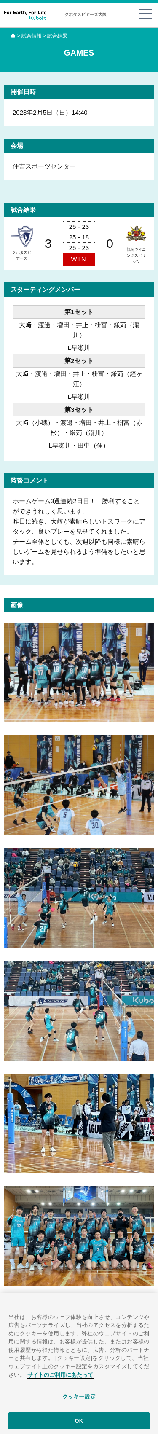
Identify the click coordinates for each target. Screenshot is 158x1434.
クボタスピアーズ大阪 (85, 14)
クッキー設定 (79, 1399)
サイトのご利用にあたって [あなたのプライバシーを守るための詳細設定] (60, 1377)
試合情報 (31, 36)
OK (79, 1423)
